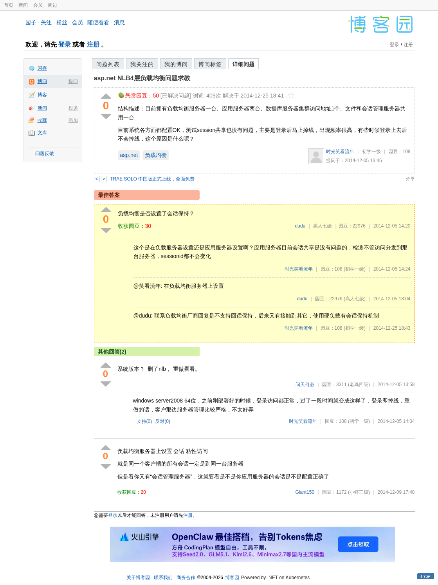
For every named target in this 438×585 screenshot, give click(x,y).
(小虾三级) (359, 492)
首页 (8, 5)
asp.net (129, 155)
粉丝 (61, 22)
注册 (93, 44)
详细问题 (243, 64)
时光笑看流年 (340, 151)
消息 (119, 22)
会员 (38, 5)
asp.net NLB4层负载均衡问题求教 (142, 78)
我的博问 (176, 64)
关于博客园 (138, 577)
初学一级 (371, 151)
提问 (73, 81)
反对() (162, 421)
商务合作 (186, 577)
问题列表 (108, 64)
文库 (42, 132)
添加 (73, 120)
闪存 (42, 68)
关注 (46, 22)
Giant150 (304, 492)
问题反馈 (44, 153)
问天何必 (305, 384)
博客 (42, 95)
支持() (144, 421)
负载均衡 (156, 155)
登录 (64, 44)
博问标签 (210, 64)
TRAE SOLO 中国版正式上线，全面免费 (152, 179)
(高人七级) (355, 299)
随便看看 (98, 22)
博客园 (232, 577)
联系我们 (163, 577)
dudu (300, 226)
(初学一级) (355, 269)
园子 (30, 22)
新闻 (23, 5)
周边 (52, 5)
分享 (410, 179)
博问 (42, 81)
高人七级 (322, 226)
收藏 (42, 120)
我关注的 (142, 64)
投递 (73, 108)
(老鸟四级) (359, 384)
